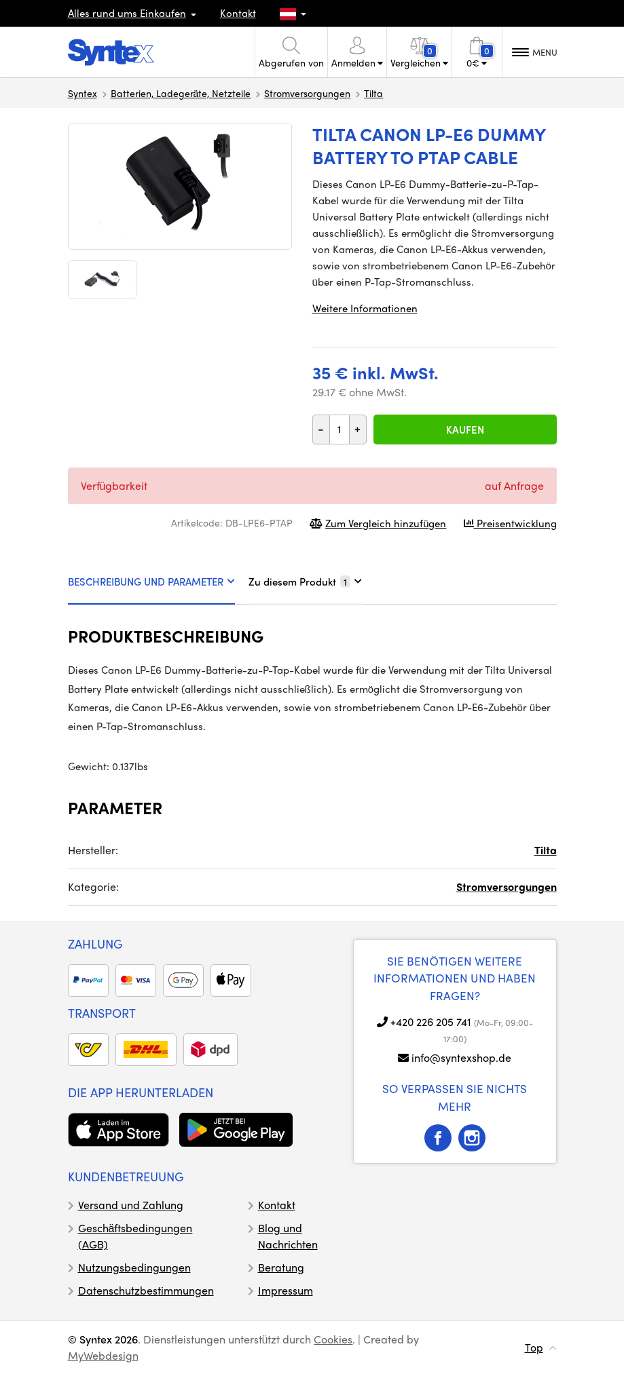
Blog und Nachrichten (288, 1236)
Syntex (82, 93)
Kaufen (465, 429)
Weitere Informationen (365, 308)
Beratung (281, 1267)
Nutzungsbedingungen (134, 1267)
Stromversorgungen (307, 93)
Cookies (333, 1339)
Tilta (373, 93)
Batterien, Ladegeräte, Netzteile (181, 93)
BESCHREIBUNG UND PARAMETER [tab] (151, 581)
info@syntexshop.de (461, 1057)
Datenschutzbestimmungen (146, 1290)
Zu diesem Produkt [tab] (305, 581)
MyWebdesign (103, 1355)
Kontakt (238, 12)
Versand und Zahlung (130, 1205)
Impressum (285, 1290)
